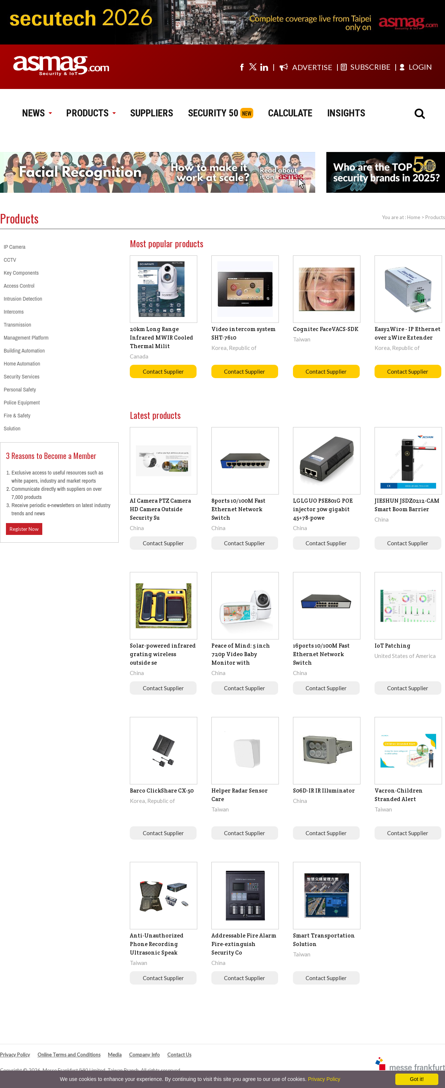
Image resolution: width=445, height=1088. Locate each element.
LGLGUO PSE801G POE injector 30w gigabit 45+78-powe (323, 509)
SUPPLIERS (151, 113)
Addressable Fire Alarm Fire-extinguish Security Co (243, 944)
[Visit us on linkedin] (264, 66)
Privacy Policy (15, 1055)
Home (413, 217)
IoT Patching (393, 645)
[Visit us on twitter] (253, 67)
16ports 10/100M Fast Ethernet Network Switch (321, 654)
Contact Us (179, 1055)
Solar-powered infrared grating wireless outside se (163, 654)
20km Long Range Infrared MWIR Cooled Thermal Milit (161, 337)
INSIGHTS (346, 113)
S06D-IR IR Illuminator (324, 790)
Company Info (144, 1055)
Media (115, 1055)
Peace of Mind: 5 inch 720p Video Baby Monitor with (240, 654)
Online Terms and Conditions (68, 1055)
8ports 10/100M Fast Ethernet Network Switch (238, 509)
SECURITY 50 (213, 113)
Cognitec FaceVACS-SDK (326, 329)
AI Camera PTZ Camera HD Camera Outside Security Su (160, 509)
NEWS (37, 113)
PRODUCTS (90, 113)
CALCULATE (290, 113)
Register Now (24, 529)
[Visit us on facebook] (242, 66)
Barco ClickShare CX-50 (162, 790)
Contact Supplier (163, 371)
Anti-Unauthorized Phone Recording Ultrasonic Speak (157, 944)
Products (435, 217)
